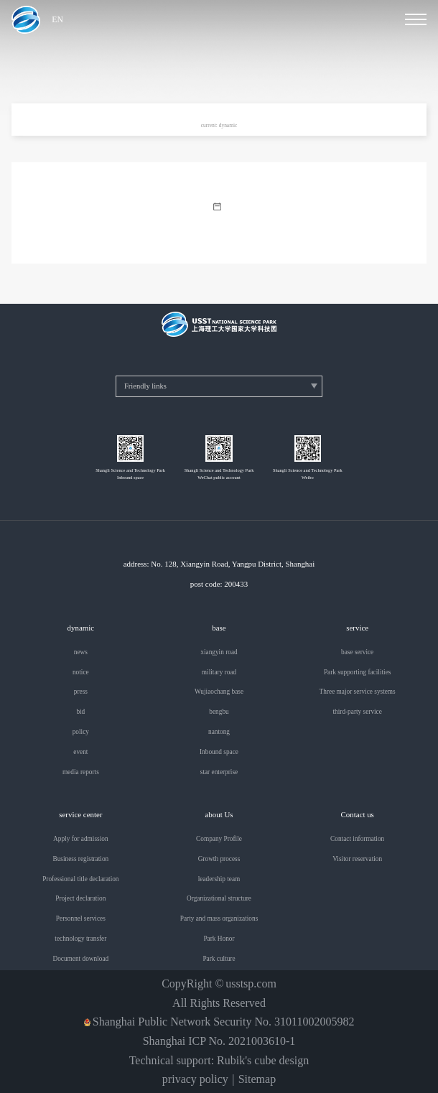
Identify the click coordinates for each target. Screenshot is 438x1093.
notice (81, 672)
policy (81, 732)
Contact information (357, 839)
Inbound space (219, 752)
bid (80, 712)
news (81, 652)
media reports (80, 772)
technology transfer (80, 939)
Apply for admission (80, 839)
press (81, 692)
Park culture (218, 959)
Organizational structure (219, 899)
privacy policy (195, 1079)
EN (57, 20)
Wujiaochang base (219, 692)
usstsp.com (250, 984)
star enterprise (219, 772)
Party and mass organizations (219, 919)
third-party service (356, 712)
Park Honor (218, 939)
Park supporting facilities (357, 672)
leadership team (219, 879)
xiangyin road (218, 652)
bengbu (218, 712)
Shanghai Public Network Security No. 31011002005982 (224, 1022)
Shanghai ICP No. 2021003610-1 (219, 1041)
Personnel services (81, 919)
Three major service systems (358, 692)
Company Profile (219, 839)
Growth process (219, 859)
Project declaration (80, 899)
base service (357, 652)
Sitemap (257, 1079)
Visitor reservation (357, 859)
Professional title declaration (80, 879)
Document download (80, 959)
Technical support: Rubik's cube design (219, 1060)
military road (219, 672)
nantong (219, 732)
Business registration (80, 859)
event (80, 752)
